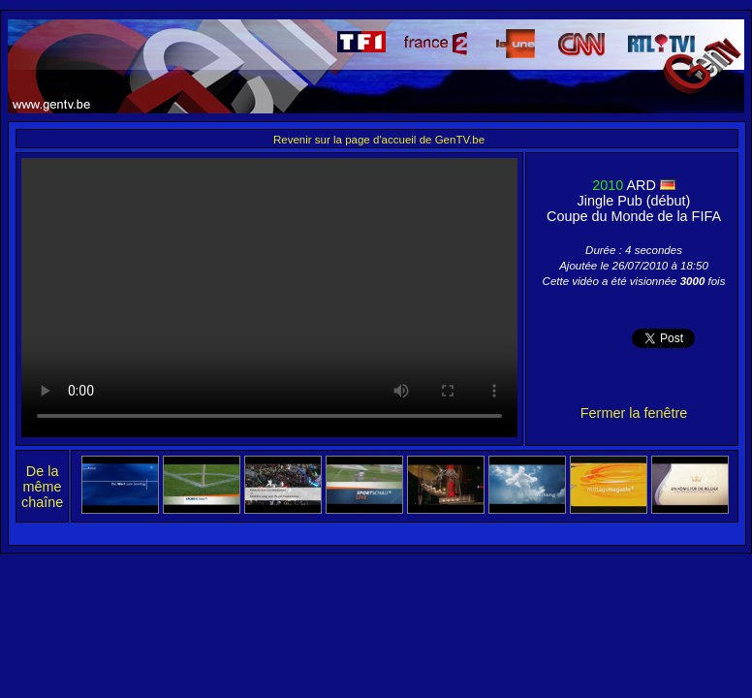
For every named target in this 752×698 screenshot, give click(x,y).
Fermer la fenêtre (633, 413)
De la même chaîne (42, 486)
